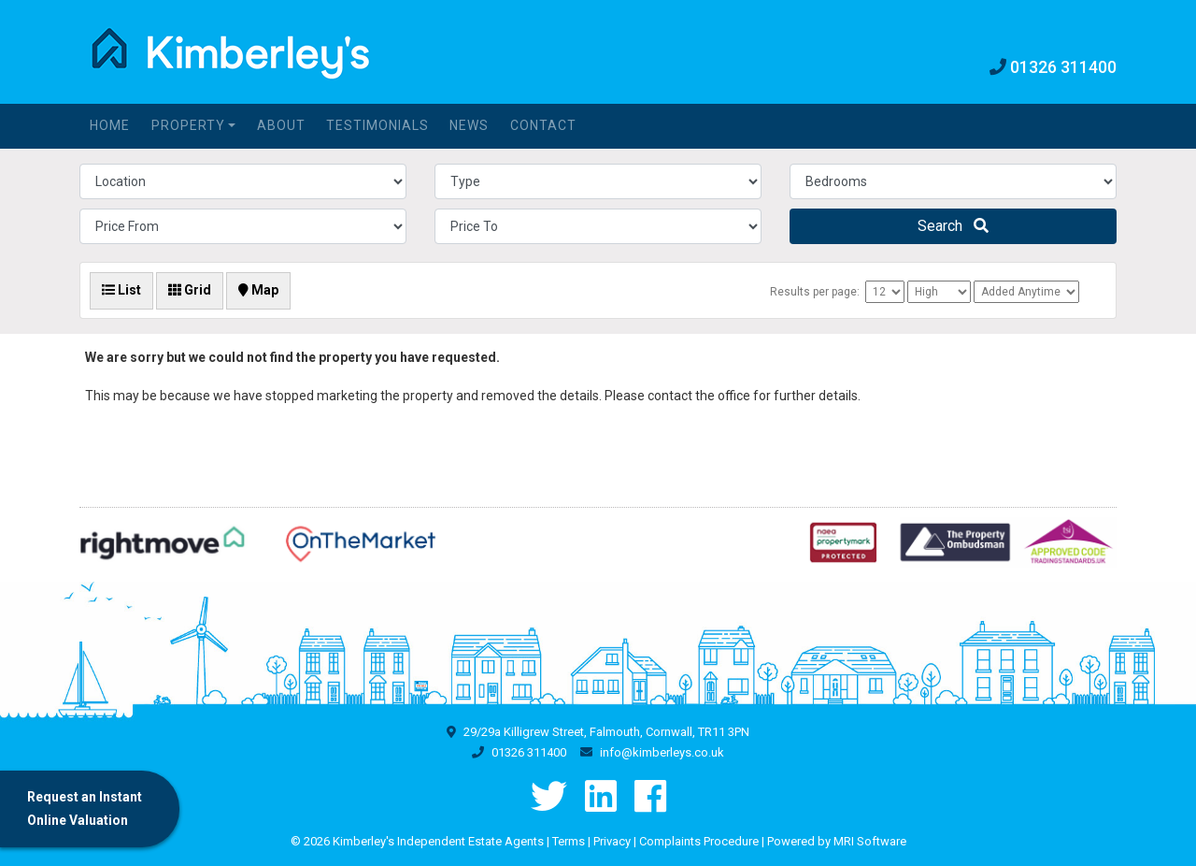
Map (258, 289)
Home (110, 125)
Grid (189, 289)
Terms (568, 841)
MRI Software (869, 841)
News (469, 125)
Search (953, 226)
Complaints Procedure (699, 841)
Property (188, 125)
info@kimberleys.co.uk (662, 752)
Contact (543, 125)
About (281, 125)
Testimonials (377, 125)
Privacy (612, 841)
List (121, 289)
